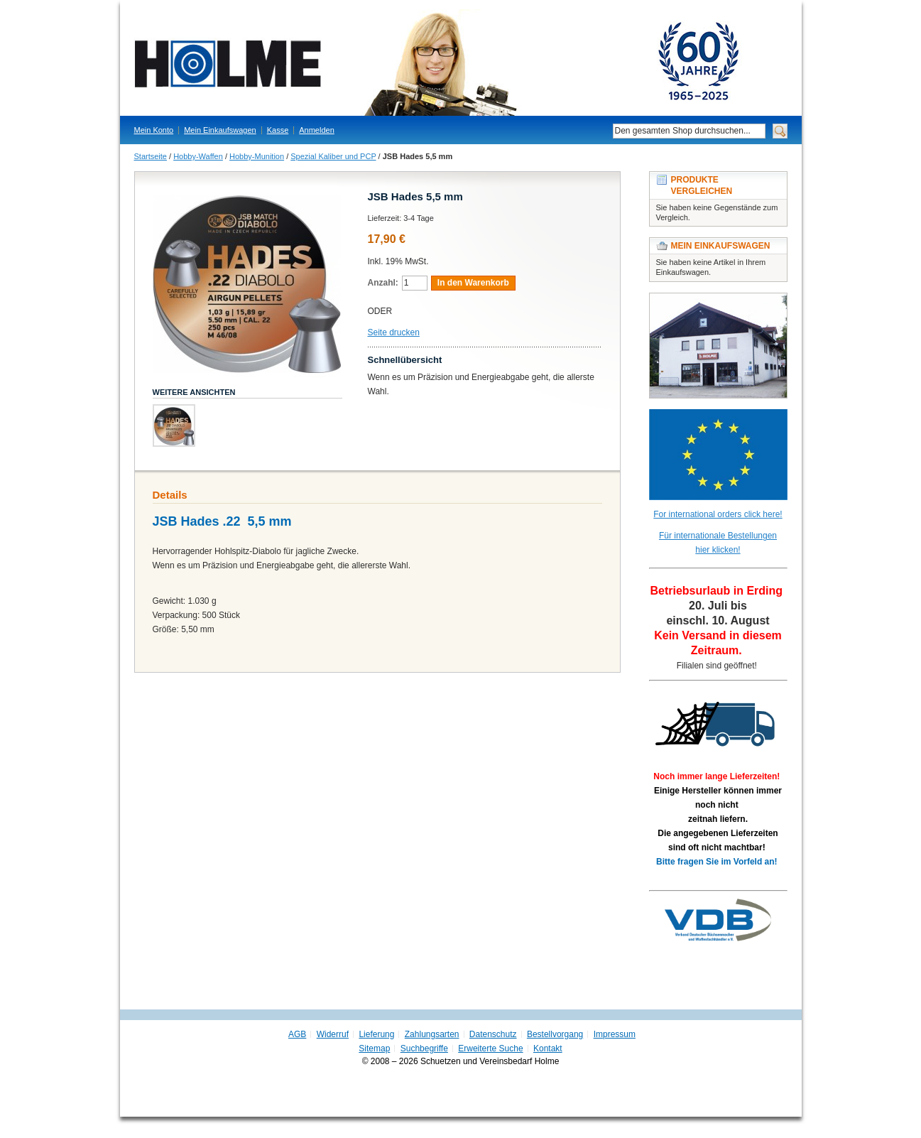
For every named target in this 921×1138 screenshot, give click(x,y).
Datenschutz (493, 1034)
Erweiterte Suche (490, 1048)
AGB (297, 1034)
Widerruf (333, 1034)
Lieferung (376, 1034)
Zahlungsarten (432, 1034)
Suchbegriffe (424, 1048)
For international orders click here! (717, 514)
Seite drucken (394, 332)
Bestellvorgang (555, 1034)
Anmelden (316, 130)
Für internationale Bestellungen (718, 536)
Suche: (604, 131)
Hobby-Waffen (198, 156)
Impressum (615, 1034)
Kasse (278, 130)
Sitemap (374, 1048)
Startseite (150, 156)
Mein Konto (154, 130)
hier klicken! (717, 550)
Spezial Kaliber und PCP (333, 156)
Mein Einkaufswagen (220, 130)
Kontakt (547, 1048)
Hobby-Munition (256, 156)
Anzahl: (383, 283)
